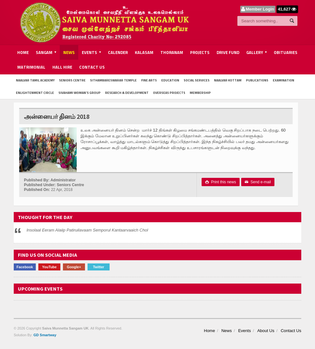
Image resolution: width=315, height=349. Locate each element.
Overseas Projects (169, 92)
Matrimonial (31, 67)
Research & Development (127, 92)
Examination (283, 80)
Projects (200, 52)
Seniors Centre (72, 80)
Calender (118, 52)
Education (170, 80)
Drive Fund (228, 52)
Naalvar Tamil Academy (35, 80)
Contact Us (92, 67)
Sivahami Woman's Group (79, 92)
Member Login (260, 9)
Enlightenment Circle (35, 92)
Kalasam (144, 52)
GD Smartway (45, 335)
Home (23, 52)
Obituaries (285, 52)
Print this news (220, 182)
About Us (265, 330)
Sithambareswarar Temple (113, 80)
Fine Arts (149, 80)
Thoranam (171, 52)
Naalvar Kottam (228, 80)
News (69, 52)
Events (244, 330)
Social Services (197, 80)
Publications (257, 80)
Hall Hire (62, 67)
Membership (200, 92)
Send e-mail (258, 182)
